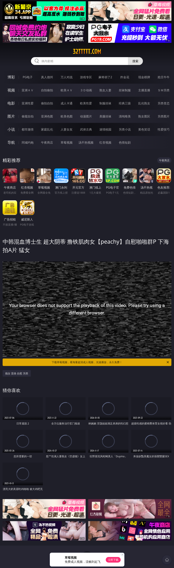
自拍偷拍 (47, 90)
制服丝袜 (105, 103)
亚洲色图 (47, 116)
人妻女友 (67, 129)
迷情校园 (105, 129)
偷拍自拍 (47, 103)
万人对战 (67, 77)
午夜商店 (47, 142)
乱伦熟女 (144, 103)
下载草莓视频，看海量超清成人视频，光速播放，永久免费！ (111, 362)
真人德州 (47, 77)
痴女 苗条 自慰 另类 (16, 373)
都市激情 (28, 129)
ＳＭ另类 (164, 90)
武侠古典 (86, 129)
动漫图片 (86, 116)
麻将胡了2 (105, 77)
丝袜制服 (125, 90)
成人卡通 (67, 103)
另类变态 (164, 103)
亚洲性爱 (28, 103)
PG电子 (28, 77)
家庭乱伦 (47, 129)
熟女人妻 (105, 90)
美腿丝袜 (105, 116)
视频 (11, 90)
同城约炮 (28, 142)
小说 (11, 129)
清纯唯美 (125, 116)
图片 (11, 116)
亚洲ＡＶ (28, 90)
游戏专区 (86, 77)
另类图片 (164, 116)
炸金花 (124, 77)
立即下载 (113, 559)
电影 (11, 103)
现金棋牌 (144, 77)
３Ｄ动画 (86, 90)
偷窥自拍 (28, 116)
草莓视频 (67, 142)
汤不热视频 (86, 142)
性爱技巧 (164, 129)
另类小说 (125, 129)
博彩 (11, 77)
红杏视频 (105, 142)
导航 (11, 142)
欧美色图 (67, 116)
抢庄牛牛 (164, 77)
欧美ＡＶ (67, 90)
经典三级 (125, 103)
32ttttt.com (87, 51)
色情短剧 (125, 142)
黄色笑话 (144, 129)
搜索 (135, 61)
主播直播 (144, 90)
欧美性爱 (86, 103)
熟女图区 (144, 116)
